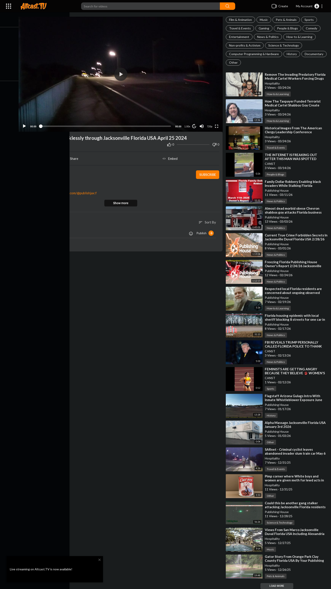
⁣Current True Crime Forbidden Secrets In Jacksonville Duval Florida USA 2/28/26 (295, 239)
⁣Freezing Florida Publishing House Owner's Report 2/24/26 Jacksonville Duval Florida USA (293, 266)
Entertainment (240, 37)
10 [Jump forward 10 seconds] (195, 125)
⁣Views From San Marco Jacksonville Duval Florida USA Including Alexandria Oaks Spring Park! (295, 534)
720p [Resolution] (210, 125)
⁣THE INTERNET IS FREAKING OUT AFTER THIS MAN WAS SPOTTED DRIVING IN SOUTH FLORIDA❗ (291, 159)
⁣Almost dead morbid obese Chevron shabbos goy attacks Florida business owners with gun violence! (293, 212)
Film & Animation (241, 20)
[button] (309, 6)
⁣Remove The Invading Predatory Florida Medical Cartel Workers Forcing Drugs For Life (295, 78)
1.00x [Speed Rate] (188, 125)
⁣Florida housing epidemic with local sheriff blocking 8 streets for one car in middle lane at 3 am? (295, 319)
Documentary (239, 62)
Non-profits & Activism (245, 45)
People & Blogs (288, 28)
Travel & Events (240, 28)
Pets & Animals (286, 20)
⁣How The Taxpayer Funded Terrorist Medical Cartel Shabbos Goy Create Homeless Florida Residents (293, 105)
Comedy (312, 28)
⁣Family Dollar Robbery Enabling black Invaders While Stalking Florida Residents (293, 185)
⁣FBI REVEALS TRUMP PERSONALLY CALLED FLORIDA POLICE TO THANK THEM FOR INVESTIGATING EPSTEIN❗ (296, 346)
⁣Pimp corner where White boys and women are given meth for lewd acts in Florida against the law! (295, 480)
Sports (309, 20)
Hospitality (272, 83)
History (292, 54)
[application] (122, 74)
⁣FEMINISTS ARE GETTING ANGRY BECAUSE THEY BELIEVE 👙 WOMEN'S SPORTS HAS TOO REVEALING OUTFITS (296, 373)
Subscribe (207, 174)
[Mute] (202, 125)
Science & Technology (284, 45)
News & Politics (268, 37)
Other (260, 62)
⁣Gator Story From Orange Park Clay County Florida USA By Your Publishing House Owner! (295, 560)
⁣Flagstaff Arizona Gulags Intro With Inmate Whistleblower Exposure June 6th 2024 (294, 400)
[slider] (107, 125)
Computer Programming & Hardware (254, 54)
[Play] (26, 125)
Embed (171, 158)
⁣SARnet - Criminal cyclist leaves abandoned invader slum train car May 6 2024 (295, 453)
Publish (205, 232)
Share (73, 158)
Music (264, 20)
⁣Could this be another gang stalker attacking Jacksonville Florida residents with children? (295, 507)
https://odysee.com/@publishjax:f (74, 192)
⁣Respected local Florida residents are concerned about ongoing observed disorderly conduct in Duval (293, 293)
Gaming (264, 28)
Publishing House (277, 190)
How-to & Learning (300, 37)
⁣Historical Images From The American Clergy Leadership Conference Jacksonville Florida (294, 132)
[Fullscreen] (217, 125)
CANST (270, 164)
